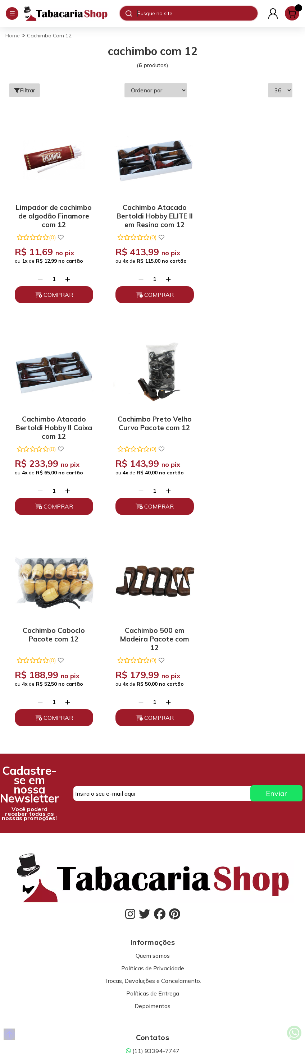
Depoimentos (152, 788)
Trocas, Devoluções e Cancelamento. (152, 763)
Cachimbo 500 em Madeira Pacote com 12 (248, 421)
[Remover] (39, 276)
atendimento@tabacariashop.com (152, 846)
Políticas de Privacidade (152, 751)
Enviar (276, 576)
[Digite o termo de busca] (197, 13)
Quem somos (153, 738)
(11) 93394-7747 (152, 833)
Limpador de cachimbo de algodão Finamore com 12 (52, 212)
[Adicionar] (66, 276)
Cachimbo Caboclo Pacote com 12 (150, 418)
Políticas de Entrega (152, 776)
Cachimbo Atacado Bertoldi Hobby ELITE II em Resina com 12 (150, 212)
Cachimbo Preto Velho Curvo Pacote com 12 (52, 418)
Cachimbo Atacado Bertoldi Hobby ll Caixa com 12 (249, 212)
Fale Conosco (152, 858)
